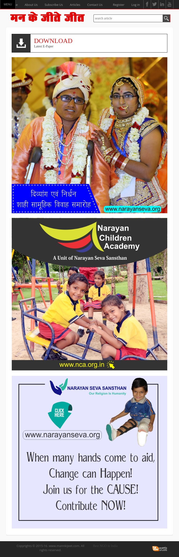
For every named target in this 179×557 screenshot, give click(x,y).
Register (118, 5)
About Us (31, 5)
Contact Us (95, 5)
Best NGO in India (105, 546)
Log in (135, 5)
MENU (8, 4)
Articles (75, 5)
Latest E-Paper (99, 42)
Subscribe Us (54, 5)
